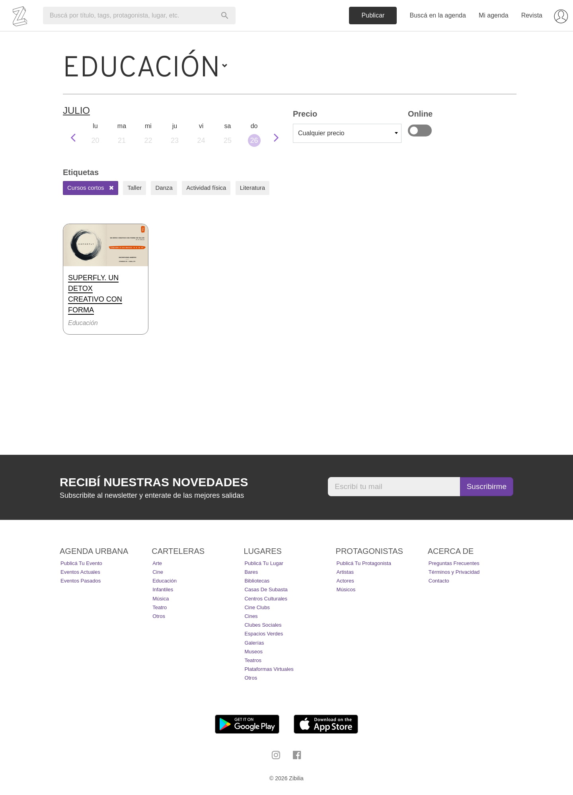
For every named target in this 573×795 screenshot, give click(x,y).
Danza (163, 187)
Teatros (252, 660)
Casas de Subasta (265, 589)
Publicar (373, 15)
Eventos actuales (80, 572)
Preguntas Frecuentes (454, 563)
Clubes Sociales (262, 625)
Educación (164, 581)
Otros (158, 616)
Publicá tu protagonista (364, 563)
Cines (250, 616)
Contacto (439, 581)
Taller (134, 187)
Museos (253, 652)
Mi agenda (494, 15)
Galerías (254, 643)
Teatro (159, 607)
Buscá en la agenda (437, 15)
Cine (157, 572)
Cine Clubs (257, 607)
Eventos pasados (80, 581)
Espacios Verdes (263, 634)
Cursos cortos (90, 187)
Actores (345, 581)
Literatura (252, 187)
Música (160, 599)
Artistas (345, 572)
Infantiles (162, 589)
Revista (531, 15)
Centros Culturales (265, 599)
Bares (251, 572)
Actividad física (206, 187)
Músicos (346, 589)
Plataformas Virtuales (268, 669)
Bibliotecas (256, 581)
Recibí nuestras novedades (154, 482)
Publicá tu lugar (263, 563)
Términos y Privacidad (454, 572)
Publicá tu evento (81, 563)
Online (420, 130)
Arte (157, 563)
